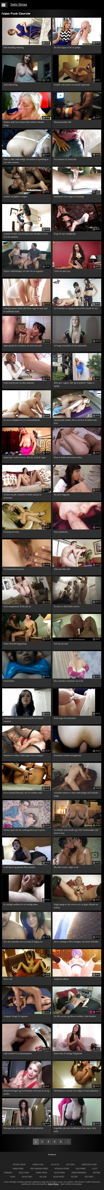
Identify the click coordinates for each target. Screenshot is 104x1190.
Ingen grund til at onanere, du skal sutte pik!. (23, 345)
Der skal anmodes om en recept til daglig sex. (23, 941)
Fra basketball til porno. (14, 569)
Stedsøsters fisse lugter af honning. (69, 196)
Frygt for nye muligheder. (65, 234)
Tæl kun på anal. (61, 644)
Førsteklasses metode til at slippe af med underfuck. (76, 1091)
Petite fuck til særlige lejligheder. (68, 1053)
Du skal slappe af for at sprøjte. (67, 47)
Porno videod (41, 1172)
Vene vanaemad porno (39, 1168)
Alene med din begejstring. (15, 644)
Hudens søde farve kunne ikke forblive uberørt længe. (24, 123)
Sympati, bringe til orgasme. (16, 1016)
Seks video (89, 1176)
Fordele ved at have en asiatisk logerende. (72, 85)
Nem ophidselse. (61, 532)
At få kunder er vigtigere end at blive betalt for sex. (76, 308)
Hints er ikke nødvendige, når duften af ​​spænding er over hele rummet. (26, 161)
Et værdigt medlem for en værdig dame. (21, 904)
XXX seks (74, 1176)
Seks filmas (18, 4)
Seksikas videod (19, 1164)
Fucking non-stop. (11, 532)
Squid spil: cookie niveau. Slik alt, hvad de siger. (25, 457)
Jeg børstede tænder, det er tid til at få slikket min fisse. (75, 421)
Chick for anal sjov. (62, 271)
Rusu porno (80, 1168)
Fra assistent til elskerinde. (65, 159)
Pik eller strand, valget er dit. (66, 867)
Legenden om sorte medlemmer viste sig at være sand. (75, 1129)
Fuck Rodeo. (9, 681)
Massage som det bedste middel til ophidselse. (24, 1128)
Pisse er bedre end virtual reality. (68, 457)
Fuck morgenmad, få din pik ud (17, 606)
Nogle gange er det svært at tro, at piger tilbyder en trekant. (76, 906)
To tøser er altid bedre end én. (67, 606)
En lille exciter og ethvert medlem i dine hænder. (75, 1016)
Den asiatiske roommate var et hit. (69, 681)
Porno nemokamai (79, 1172)
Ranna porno (18, 1168)
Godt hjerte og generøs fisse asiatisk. (19, 867)
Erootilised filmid (89, 1164)
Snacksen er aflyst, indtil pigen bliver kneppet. (24, 755)
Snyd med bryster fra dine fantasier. (19, 383)
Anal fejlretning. (11, 85)
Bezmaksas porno (62, 1168)
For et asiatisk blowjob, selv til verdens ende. (23, 793)
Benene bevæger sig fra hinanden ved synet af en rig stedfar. (26, 1092)
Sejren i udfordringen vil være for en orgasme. (24, 271)
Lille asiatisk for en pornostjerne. (18, 1053)
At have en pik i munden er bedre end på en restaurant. (22, 496)
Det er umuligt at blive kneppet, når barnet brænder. (76, 941)
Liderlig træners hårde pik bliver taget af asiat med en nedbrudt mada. (25, 310)
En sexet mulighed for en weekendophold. (22, 420)
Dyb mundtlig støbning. (14, 47)
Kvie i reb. (8, 979)
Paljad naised (58, 1176)
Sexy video (70, 1164)
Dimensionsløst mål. (63, 122)
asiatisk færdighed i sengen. (16, 196)
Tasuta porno (59, 1172)
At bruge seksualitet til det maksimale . (71, 345)
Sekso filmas (24, 1172)
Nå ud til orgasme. (62, 494)
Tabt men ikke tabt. (62, 569)
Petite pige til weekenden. (65, 718)
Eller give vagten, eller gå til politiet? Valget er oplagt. (74, 384)
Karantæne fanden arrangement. (68, 755)
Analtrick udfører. (61, 979)
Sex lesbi (43, 1176)
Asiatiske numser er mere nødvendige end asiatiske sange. (76, 794)
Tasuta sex (55, 1164)
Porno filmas (38, 1164)
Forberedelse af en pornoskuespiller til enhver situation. (23, 719)
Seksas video (27, 1176)
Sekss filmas (53, 1184)
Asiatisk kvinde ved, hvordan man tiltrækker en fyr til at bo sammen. (26, 235)
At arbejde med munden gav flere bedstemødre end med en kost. (76, 831)
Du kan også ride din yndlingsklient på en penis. (24, 830)
